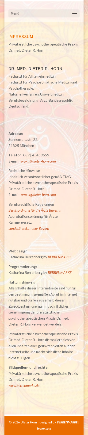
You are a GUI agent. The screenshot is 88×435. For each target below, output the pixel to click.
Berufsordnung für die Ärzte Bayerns (34, 210)
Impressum (44, 428)
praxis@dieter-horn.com (38, 161)
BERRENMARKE (60, 257)
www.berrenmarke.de (23, 385)
